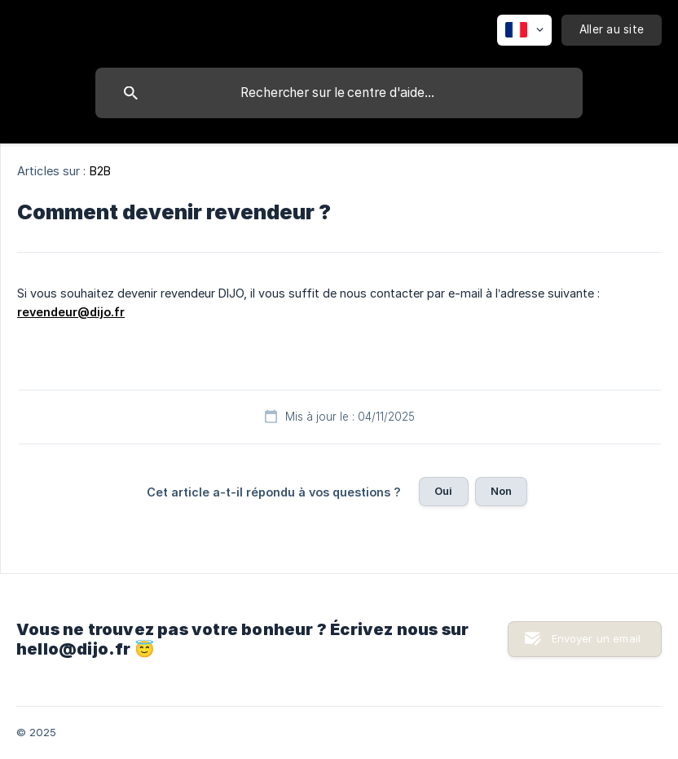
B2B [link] (100, 171)
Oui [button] (443, 490)
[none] (524, 30)
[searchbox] (339, 93)
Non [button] (501, 490)
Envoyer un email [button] (596, 638)
